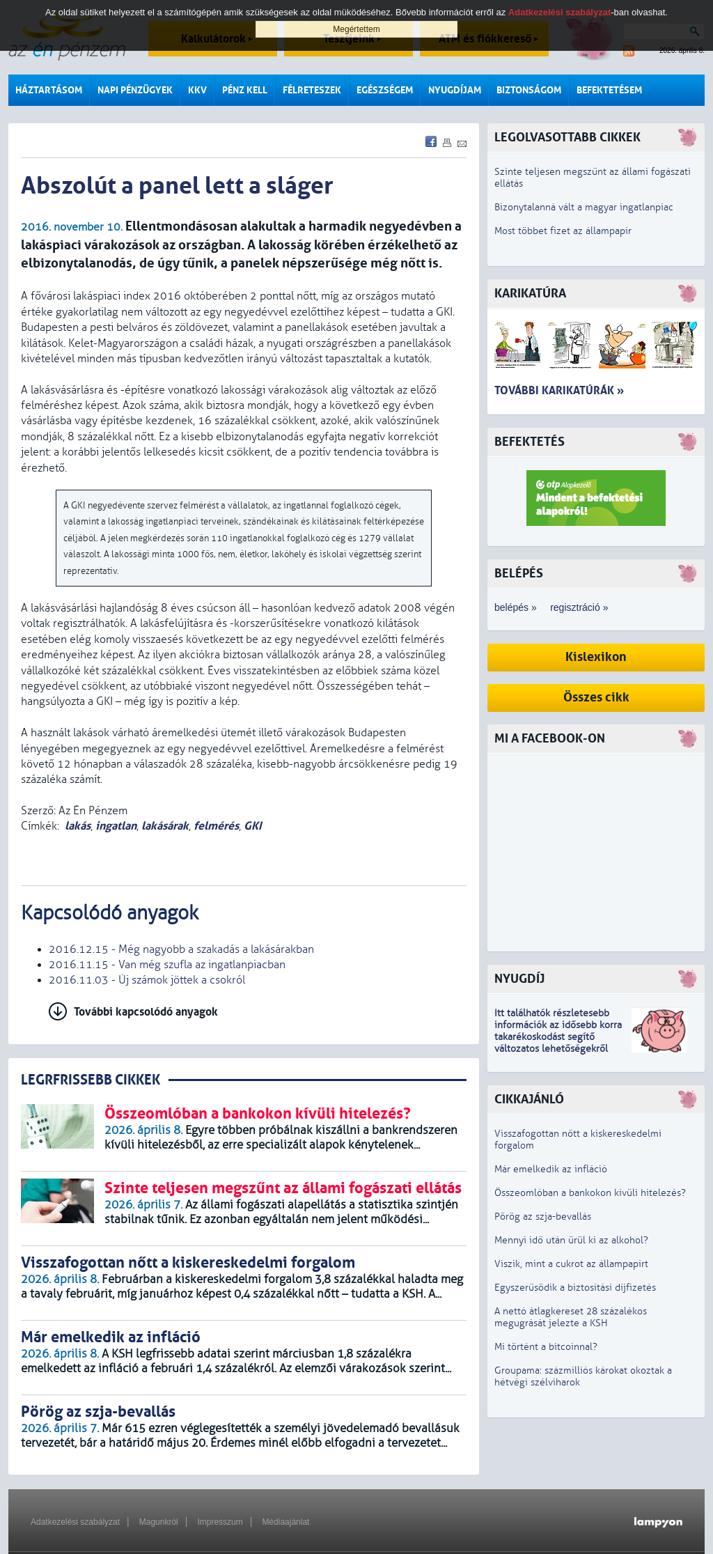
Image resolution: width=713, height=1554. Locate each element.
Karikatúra (530, 293)
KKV (197, 90)
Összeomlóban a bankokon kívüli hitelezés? (590, 1193)
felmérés (216, 825)
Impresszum (219, 1522)
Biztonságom (528, 90)
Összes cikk (596, 697)
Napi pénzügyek (135, 90)
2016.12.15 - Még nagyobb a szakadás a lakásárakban (181, 949)
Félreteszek (312, 90)
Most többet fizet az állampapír (563, 231)
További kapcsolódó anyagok (146, 1011)
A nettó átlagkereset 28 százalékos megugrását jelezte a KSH (570, 1317)
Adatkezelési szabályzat (75, 1522)
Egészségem (384, 90)
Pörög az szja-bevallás (542, 1216)
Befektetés (529, 442)
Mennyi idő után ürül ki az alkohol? (571, 1240)
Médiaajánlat (285, 1522)
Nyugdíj (519, 979)
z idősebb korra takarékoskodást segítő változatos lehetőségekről (558, 1037)
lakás (78, 825)
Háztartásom (48, 90)
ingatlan (115, 825)
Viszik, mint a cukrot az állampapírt (571, 1264)
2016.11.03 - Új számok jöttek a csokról (147, 980)
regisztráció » (579, 607)
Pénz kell (244, 90)
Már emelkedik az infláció (550, 1169)
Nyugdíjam (454, 90)
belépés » (515, 607)
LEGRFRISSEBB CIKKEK (90, 1080)
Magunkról (158, 1522)
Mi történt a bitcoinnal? (545, 1347)
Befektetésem (609, 90)
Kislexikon (596, 657)
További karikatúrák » (559, 390)
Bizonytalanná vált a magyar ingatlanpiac (583, 207)
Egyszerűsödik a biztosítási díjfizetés (575, 1287)
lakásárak (165, 825)
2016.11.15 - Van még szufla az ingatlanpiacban (167, 964)
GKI (253, 825)
